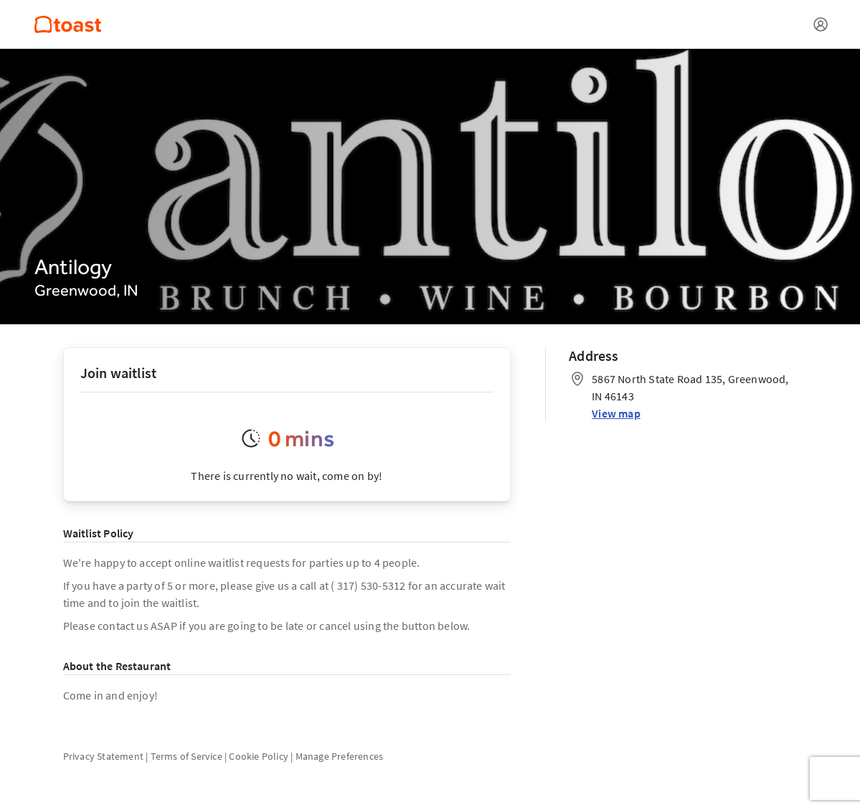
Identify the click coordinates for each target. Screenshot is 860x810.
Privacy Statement (103, 756)
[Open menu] (820, 24)
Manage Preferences (340, 756)
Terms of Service (186, 756)
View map (616, 413)
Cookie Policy (258, 756)
